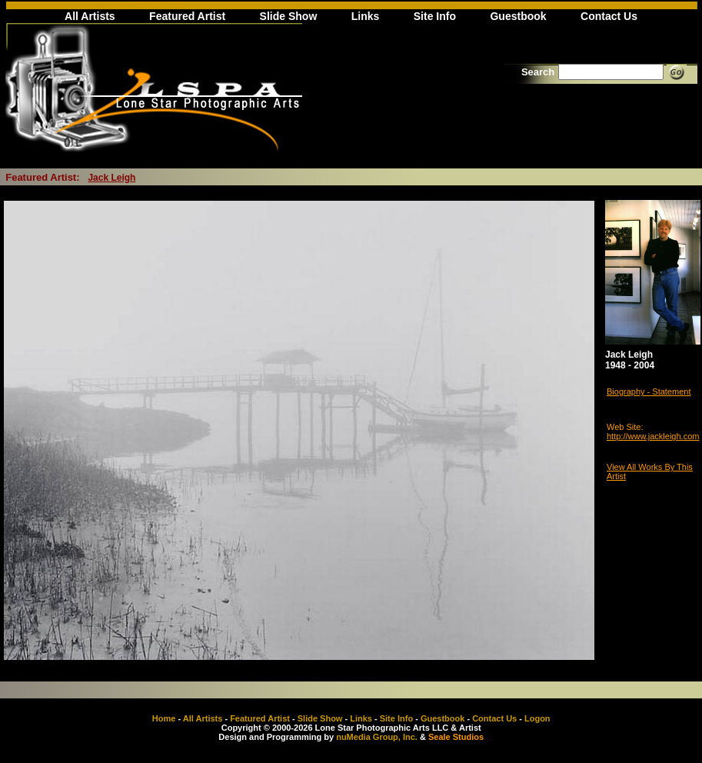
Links (365, 16)
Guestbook (518, 16)
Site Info (435, 16)
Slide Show (289, 16)
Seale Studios (456, 736)
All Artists (90, 16)
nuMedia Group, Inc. (377, 736)
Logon (537, 718)
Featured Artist (187, 16)
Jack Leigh (111, 177)
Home (164, 718)
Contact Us (609, 16)
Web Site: (625, 426)
